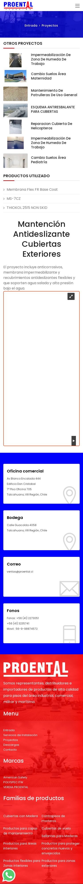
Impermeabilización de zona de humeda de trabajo (51, 59)
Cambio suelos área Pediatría (48, 159)
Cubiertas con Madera (20, 816)
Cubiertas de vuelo (56, 828)
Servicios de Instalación (20, 735)
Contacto (10, 750)
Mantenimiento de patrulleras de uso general (54, 92)
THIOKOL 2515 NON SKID (27, 207)
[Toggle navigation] (77, 6)
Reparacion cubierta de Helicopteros (51, 125)
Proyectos (50, 25)
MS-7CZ (14, 198)
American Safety (15, 777)
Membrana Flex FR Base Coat (32, 189)
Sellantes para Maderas (60, 836)
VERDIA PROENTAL (15, 787)
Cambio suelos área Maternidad (48, 76)
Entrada (31, 25)
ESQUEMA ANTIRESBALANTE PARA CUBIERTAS (53, 109)
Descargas (11, 745)
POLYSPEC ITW (13, 782)
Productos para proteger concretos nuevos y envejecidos (61, 848)
